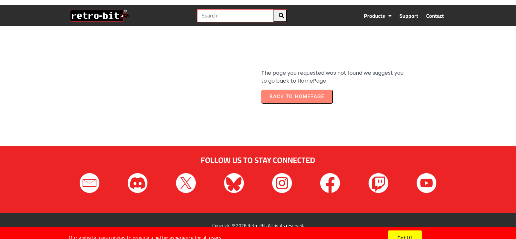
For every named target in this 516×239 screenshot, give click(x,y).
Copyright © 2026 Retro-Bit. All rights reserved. (258, 225)
